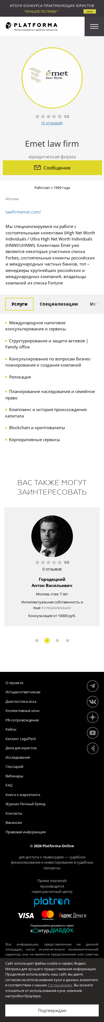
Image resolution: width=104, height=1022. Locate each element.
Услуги (19, 304)
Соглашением (60, 984)
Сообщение (52, 167)
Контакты (14, 813)
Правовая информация (25, 831)
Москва (12, 198)
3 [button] (57, 640)
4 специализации (56, 607)
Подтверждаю (52, 1010)
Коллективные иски (22, 710)
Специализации (59, 304)
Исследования (18, 757)
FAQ (9, 785)
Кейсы (11, 729)
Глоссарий (14, 766)
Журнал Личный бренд (25, 803)
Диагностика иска (21, 701)
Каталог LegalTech (21, 738)
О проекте (14, 682)
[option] (52, 566)
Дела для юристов (21, 747)
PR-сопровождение (22, 720)
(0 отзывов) (52, 123)
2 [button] (47, 640)
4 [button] (67, 640)
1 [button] (37, 640)
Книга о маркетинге (23, 794)
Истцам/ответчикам (23, 691)
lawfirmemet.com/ (23, 212)
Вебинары (14, 775)
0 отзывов (52, 569)
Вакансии (14, 822)
